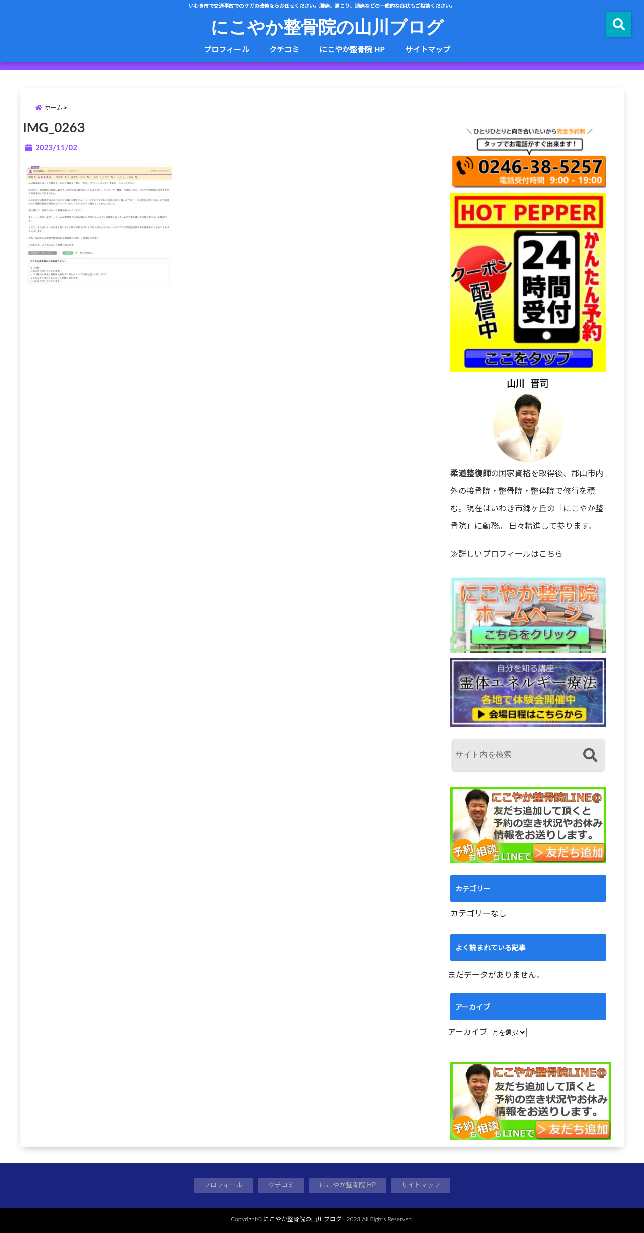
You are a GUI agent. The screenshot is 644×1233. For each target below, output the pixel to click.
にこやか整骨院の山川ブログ (327, 26)
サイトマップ (427, 49)
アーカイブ (468, 1031)
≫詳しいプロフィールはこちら (506, 553)
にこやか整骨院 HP (352, 49)
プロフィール (226, 49)
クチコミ (284, 49)
